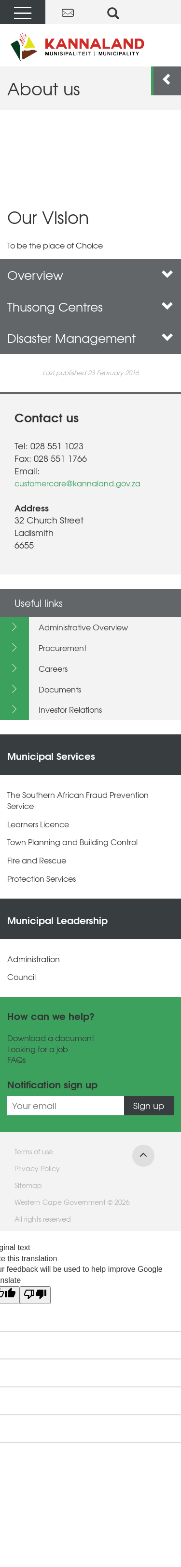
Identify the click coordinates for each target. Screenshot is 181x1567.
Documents (60, 689)
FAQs (16, 1059)
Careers (53, 668)
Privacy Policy (37, 1168)
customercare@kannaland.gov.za (77, 483)
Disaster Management (90, 338)
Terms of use (33, 1151)
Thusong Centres (90, 306)
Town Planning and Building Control (72, 842)
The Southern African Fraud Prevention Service (78, 800)
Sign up (148, 1105)
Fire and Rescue (36, 860)
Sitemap (28, 1185)
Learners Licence (38, 824)
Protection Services (41, 878)
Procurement (62, 647)
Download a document (50, 1038)
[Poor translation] (35, 1295)
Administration (33, 959)
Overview (90, 275)
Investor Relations (70, 709)
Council (21, 976)
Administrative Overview (83, 627)
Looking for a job (37, 1049)
